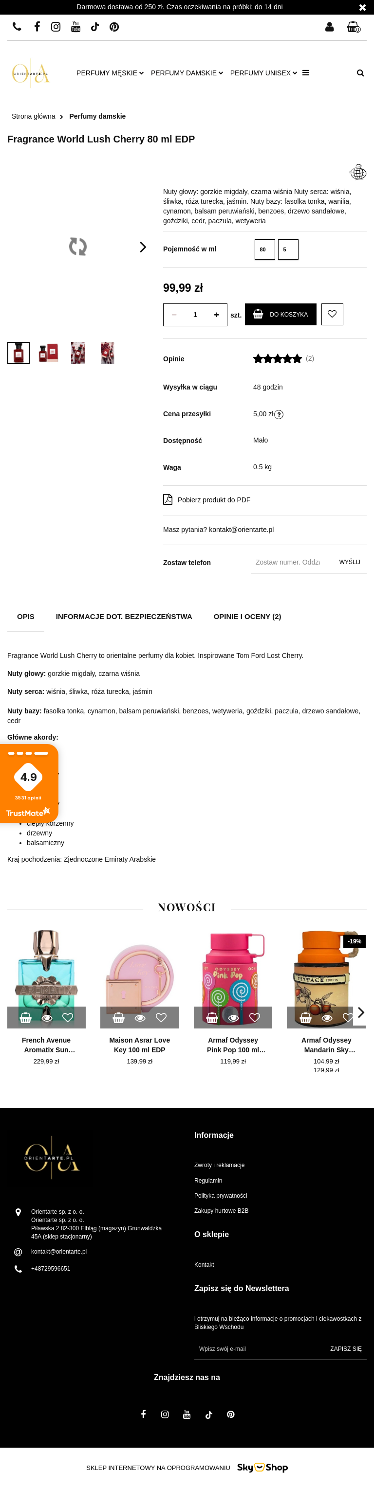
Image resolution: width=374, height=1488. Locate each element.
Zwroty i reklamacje (219, 1165)
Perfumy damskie (187, 73)
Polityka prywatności (220, 1195)
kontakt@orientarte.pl (241, 529)
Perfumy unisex (264, 73)
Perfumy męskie (110, 73)
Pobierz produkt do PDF (206, 499)
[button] (354, 27)
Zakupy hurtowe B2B (221, 1210)
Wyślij (349, 562)
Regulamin (208, 1180)
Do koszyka (280, 314)
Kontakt (204, 1264)
